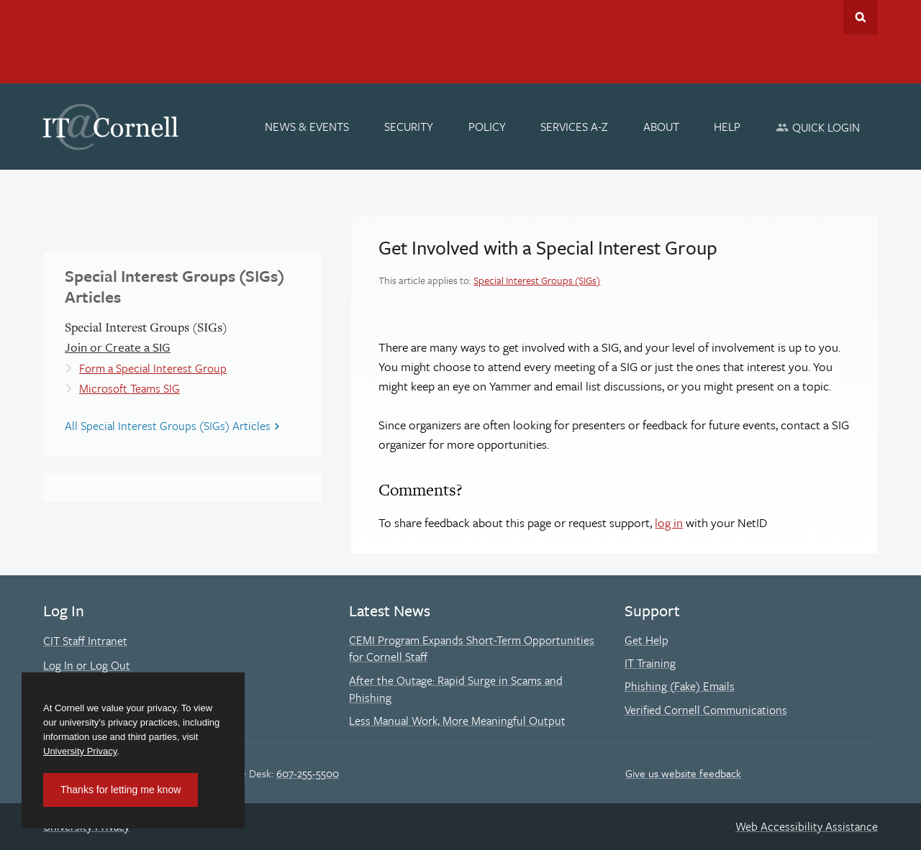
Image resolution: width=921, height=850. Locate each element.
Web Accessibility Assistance (806, 826)
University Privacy (80, 751)
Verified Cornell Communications (706, 709)
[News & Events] (307, 126)
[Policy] (487, 126)
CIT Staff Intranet (85, 640)
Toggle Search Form (860, 17)
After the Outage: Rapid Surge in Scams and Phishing (456, 689)
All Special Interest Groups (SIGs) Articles (168, 425)
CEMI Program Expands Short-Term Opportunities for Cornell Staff (471, 648)
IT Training (650, 663)
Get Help (646, 640)
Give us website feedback (683, 773)
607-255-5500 (307, 773)
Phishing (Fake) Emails (680, 686)
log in (669, 522)
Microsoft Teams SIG (129, 388)
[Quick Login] (817, 127)
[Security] (408, 126)
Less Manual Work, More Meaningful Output (457, 720)
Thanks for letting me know (120, 789)
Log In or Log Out (86, 665)
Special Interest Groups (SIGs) (536, 280)
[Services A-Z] (574, 126)
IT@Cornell (110, 127)
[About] (661, 126)
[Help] (727, 126)
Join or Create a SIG (118, 347)
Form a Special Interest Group (153, 368)
